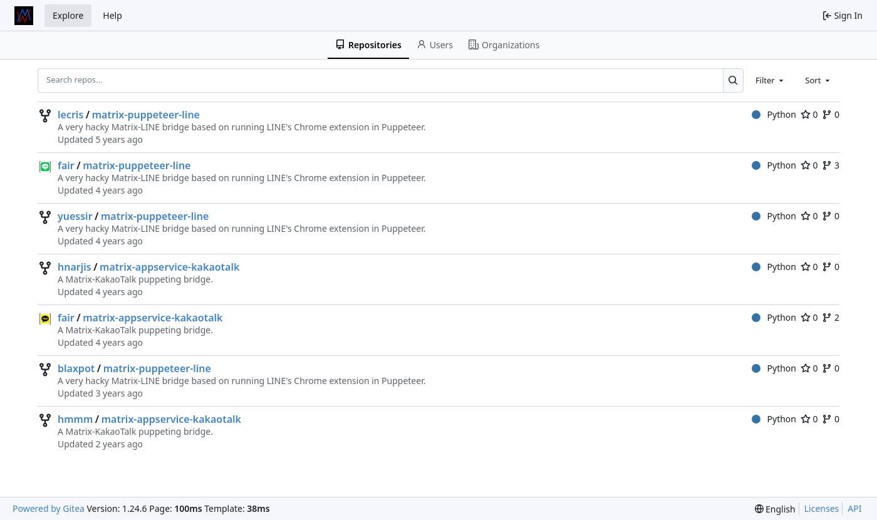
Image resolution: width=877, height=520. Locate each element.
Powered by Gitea (49, 508)
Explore (68, 15)
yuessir (75, 216)
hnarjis (74, 267)
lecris (70, 114)
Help (112, 15)
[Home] (23, 15)
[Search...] (733, 80)
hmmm (75, 419)
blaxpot (76, 368)
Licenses (821, 508)
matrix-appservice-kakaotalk (169, 267)
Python (774, 114)
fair (66, 165)
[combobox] (770, 80)
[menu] (775, 509)
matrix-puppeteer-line (146, 114)
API (854, 508)
